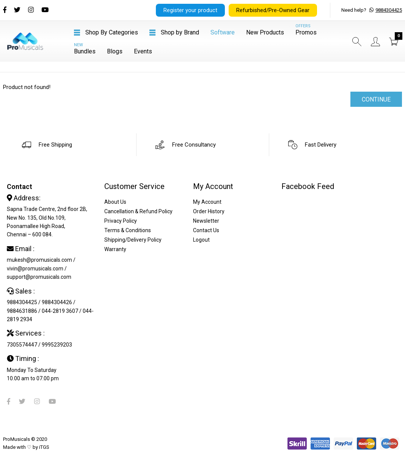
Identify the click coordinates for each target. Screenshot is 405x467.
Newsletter (206, 221)
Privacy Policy (120, 221)
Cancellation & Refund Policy (138, 211)
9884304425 (388, 10)
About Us (115, 202)
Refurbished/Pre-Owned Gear (272, 10)
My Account (207, 202)
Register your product (190, 10)
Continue (376, 99)
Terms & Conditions (127, 230)
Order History (208, 211)
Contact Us (206, 230)
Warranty (115, 249)
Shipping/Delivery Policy (133, 240)
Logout (201, 240)
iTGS (44, 447)
